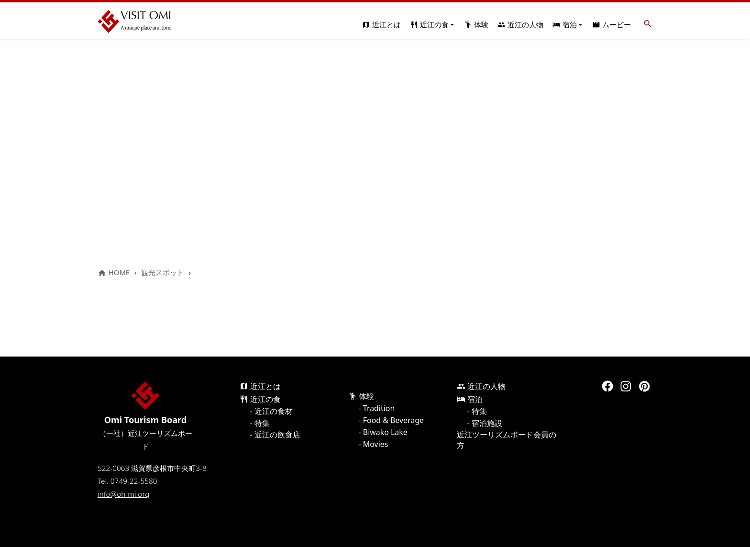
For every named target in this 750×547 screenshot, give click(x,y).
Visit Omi (135, 21)
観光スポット (162, 272)
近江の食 (432, 24)
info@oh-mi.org (123, 494)
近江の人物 (520, 24)
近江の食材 (273, 411)
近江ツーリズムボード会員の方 (506, 440)
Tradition (379, 408)
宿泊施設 (487, 423)
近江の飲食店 (277, 435)
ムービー (611, 24)
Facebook (607, 386)
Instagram (625, 386)
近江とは (381, 24)
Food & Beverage (393, 420)
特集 (262, 423)
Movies (375, 444)
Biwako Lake (385, 432)
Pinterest (644, 386)
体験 (476, 24)
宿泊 (568, 24)
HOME (114, 272)
